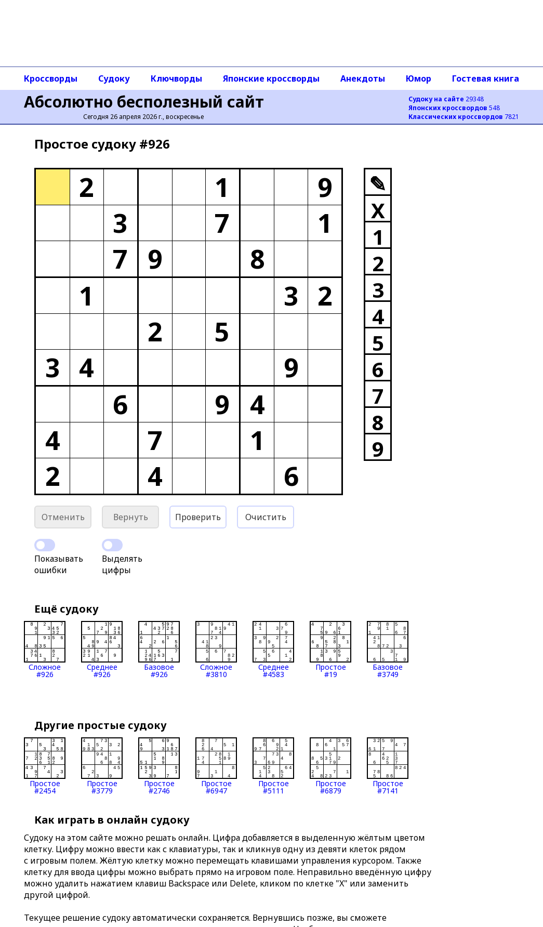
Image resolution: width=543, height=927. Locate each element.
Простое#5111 (273, 765)
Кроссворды (50, 78)
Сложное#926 (44, 649)
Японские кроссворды (271, 78)
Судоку (114, 78)
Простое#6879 (330, 765)
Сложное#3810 (216, 649)
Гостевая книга (485, 78)
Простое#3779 (102, 765)
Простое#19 (330, 649)
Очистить (265, 517)
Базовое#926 (159, 649)
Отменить (63, 517)
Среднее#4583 (273, 649)
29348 (446, 99)
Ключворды (176, 78)
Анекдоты (362, 78)
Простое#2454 (44, 765)
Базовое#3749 (387, 649)
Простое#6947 (216, 765)
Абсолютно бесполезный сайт (144, 101)
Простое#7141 (387, 765)
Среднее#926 (102, 649)
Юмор (418, 78)
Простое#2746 (159, 765)
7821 (463, 116)
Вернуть (130, 517)
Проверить (198, 517)
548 (454, 107)
